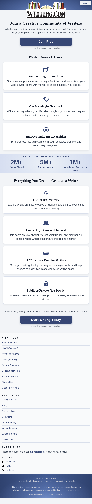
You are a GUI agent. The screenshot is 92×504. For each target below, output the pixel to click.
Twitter (7, 466)
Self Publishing (9, 422)
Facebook (8, 461)
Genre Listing (8, 411)
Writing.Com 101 (10, 400)
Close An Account (10, 388)
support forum (37, 452)
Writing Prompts (9, 434)
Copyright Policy (9, 359)
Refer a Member (9, 342)
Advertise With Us (10, 354)
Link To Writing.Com (11, 348)
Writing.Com (18, 487)
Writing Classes (9, 428)
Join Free (46, 41)
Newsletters (7, 439)
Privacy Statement (10, 365)
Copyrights (7, 417)
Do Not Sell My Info (11, 371)
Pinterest (8, 470)
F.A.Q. (5, 405)
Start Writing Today (46, 320)
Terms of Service (10, 376)
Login (85, 3)
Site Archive (7, 382)
